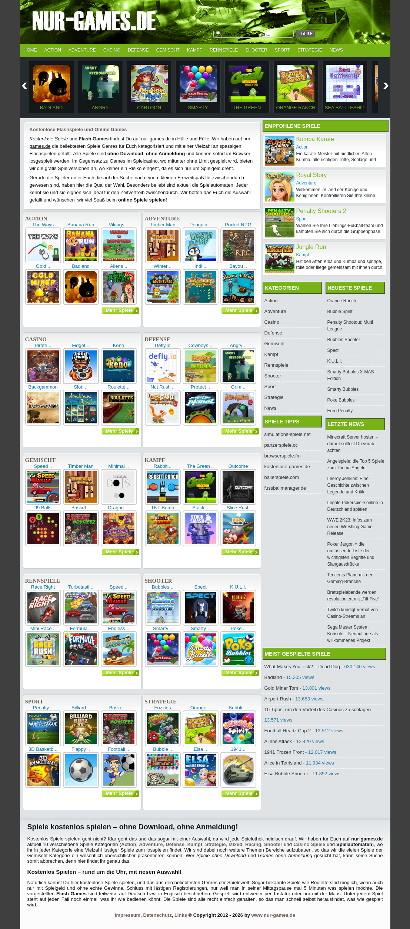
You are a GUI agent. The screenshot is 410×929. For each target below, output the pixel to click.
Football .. (118, 749)
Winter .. (162, 266)
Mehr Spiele (119, 310)
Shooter (256, 50)
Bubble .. (238, 707)
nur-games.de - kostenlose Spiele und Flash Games (114, 23)
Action (52, 50)
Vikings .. (119, 224)
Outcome (238, 466)
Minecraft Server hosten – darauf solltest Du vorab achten (352, 443)
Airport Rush (277, 699)
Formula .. (81, 628)
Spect (200, 587)
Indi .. (200, 266)
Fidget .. (81, 345)
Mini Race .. (43, 628)
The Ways (43, 224)
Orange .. (200, 707)
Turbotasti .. (80, 587)
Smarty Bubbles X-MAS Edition (350, 375)
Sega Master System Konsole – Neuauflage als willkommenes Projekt (352, 634)
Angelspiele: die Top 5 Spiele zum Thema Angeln (355, 464)
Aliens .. (118, 266)
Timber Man (163, 224)
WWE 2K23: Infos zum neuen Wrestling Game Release (350, 526)
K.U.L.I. (238, 587)
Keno (118, 345)
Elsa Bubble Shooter (286, 773)
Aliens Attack (278, 741)
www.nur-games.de (273, 915)
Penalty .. (43, 707)
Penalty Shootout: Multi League (350, 326)
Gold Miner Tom (281, 688)
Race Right (43, 587)
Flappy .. (80, 749)
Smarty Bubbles (343, 389)
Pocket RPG (238, 224)
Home (30, 50)
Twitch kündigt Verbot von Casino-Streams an (352, 613)
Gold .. (43, 266)
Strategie (309, 50)
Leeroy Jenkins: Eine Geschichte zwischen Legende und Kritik (348, 485)
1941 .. (238, 749)
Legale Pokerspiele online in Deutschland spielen (355, 506)
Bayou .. (238, 266)
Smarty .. (162, 628)
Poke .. (238, 628)
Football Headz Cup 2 (287, 730)
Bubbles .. (162, 587)
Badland (51, 107)
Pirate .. (43, 345)
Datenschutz (157, 915)
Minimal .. (118, 466)
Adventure (82, 50)
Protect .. (200, 387)
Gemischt (168, 50)
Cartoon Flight (149, 110)
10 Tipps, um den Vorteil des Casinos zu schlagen (317, 709)
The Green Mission (247, 110)
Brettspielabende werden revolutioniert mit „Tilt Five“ (353, 596)
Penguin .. (200, 224)
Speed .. (43, 466)
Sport (282, 50)
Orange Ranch (295, 107)
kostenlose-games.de (287, 466)
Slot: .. (81, 387)
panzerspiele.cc (281, 445)
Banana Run (80, 224)
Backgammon (42, 387)
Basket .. (80, 507)
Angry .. (238, 345)
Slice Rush (238, 507)
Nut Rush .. (162, 387)
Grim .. (238, 387)
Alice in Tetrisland (283, 763)
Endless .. (118, 628)
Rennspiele (224, 50)
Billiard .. (80, 707)
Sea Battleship (344, 107)
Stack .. (200, 507)
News (336, 50)
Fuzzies (162, 707)
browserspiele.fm (282, 456)
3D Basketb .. (43, 749)
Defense (138, 50)
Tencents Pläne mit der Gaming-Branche (350, 578)
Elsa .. (200, 749)
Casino (111, 50)
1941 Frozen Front (284, 752)
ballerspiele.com (281, 477)
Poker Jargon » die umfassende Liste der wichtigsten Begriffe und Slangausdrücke (350, 554)
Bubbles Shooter (343, 339)
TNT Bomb (162, 507)
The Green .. (200, 466)
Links (180, 915)
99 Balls (42, 507)
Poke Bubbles (341, 400)
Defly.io (162, 345)
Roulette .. (118, 387)
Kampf (194, 50)
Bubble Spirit (340, 311)
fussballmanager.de (285, 488)
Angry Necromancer (100, 110)
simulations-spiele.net (287, 434)
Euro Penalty (340, 410)
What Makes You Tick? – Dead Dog (302, 666)
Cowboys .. (200, 345)
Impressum (127, 915)
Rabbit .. (162, 466)
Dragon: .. (118, 507)
